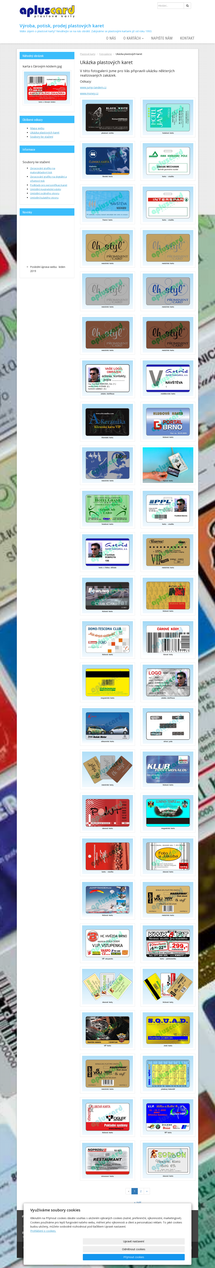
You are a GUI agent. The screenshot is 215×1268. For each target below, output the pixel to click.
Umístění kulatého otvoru (44, 197)
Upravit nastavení (108, 1257)
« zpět (137, 1202)
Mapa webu (37, 128)
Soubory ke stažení (41, 136)
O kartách (133, 38)
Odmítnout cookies (139, 1257)
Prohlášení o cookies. (43, 1246)
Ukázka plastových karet (44, 132)
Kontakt (187, 38)
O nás (111, 38)
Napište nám (162, 38)
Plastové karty (87, 54)
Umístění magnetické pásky (45, 189)
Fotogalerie (105, 54)
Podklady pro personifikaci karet (48, 185)
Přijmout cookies (170, 1257)
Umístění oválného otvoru (44, 193)
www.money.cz (89, 93)
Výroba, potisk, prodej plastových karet (62, 26)
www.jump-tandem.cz (93, 87)
